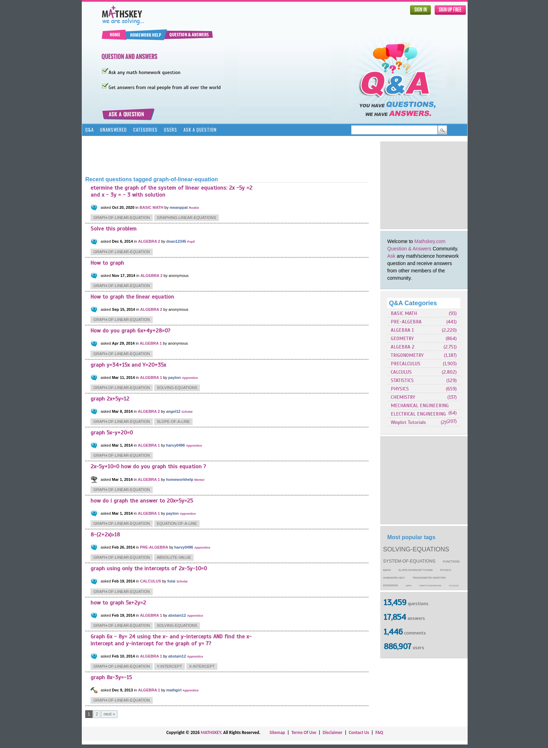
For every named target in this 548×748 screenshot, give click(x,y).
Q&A (89, 129)
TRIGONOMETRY (407, 355)
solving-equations (416, 549)
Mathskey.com (430, 241)
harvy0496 (175, 445)
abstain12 (177, 615)
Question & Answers (409, 248)
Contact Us (359, 732)
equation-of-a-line (177, 523)
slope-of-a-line (173, 421)
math (387, 570)
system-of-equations (409, 561)
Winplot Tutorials (408, 422)
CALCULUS (401, 372)
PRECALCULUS (405, 364)
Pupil (191, 241)
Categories (145, 129)
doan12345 (176, 241)
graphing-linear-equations (186, 217)
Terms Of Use (303, 732)
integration (390, 585)
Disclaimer (332, 732)
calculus (454, 586)
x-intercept (202, 666)
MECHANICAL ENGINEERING (420, 406)
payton (174, 377)
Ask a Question (200, 129)
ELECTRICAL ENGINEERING (418, 414)
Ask (391, 256)
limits (408, 586)
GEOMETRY (402, 339)
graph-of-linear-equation (121, 217)
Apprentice (190, 378)
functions (451, 561)
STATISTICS (402, 380)
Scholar (187, 411)
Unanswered (113, 129)
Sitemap (277, 732)
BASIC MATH (404, 313)
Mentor (199, 480)
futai (171, 581)
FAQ (379, 732)
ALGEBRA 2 (402, 347)
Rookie (194, 208)
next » (109, 714)
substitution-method (430, 586)
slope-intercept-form (415, 570)
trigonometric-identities (429, 578)
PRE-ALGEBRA (406, 322)
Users (170, 129)
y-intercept (169, 666)
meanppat (179, 207)
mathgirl (173, 690)
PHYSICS (400, 389)
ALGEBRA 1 (402, 330)
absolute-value (174, 557)
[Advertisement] (424, 185)
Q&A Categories (413, 303)
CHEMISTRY (403, 397)
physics (445, 570)
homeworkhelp (179, 479)
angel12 (173, 411)
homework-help (394, 578)
